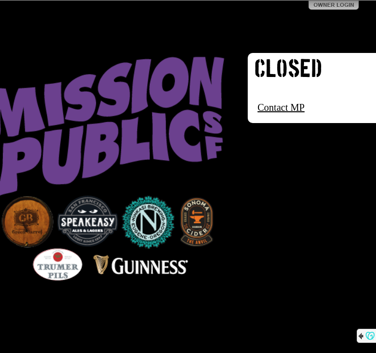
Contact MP (281, 107)
